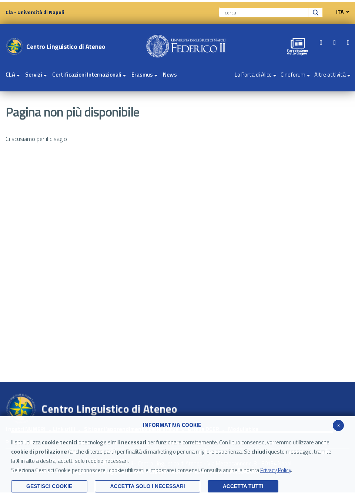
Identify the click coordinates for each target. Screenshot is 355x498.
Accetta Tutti (243, 486)
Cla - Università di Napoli (35, 12)
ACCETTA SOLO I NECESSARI (147, 486)
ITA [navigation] (341, 12)
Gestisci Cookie (49, 486)
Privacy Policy (275, 470)
